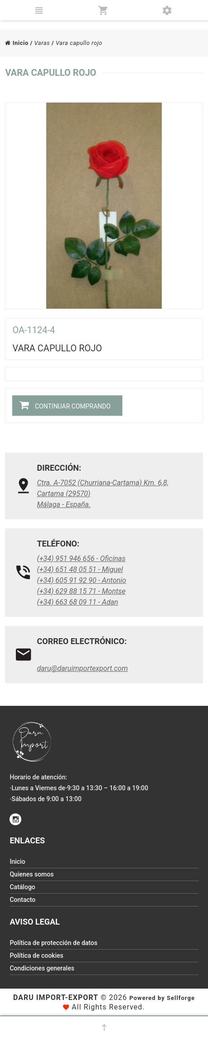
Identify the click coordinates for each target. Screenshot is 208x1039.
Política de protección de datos (53, 942)
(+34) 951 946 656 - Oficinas (81, 558)
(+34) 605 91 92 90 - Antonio (81, 580)
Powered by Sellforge (161, 998)
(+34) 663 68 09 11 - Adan (77, 602)
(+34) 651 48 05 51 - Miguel (80, 569)
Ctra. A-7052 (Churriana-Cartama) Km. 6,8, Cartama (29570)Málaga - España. (102, 493)
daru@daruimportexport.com (82, 668)
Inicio (16, 42)
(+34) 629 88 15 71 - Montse (81, 591)
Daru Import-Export (55, 997)
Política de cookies (36, 955)
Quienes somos (31, 874)
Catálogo (22, 887)
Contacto (22, 899)
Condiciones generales (42, 968)
